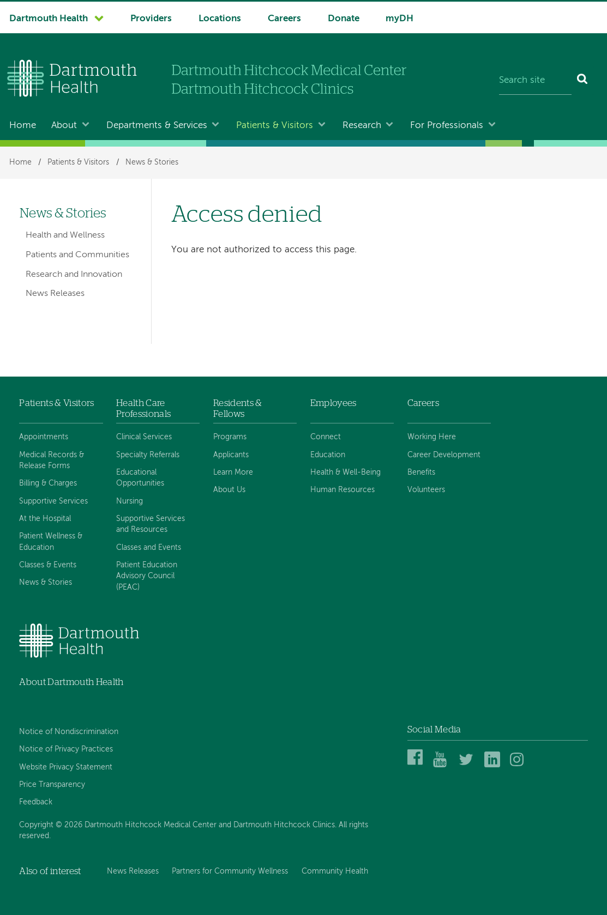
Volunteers (426, 490)
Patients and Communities (77, 255)
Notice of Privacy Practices (66, 749)
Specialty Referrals (147, 455)
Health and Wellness (65, 235)
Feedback (35, 802)
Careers (284, 18)
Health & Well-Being (345, 472)
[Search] (583, 80)
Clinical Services (144, 437)
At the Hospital (45, 519)
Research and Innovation (74, 274)
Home (22, 125)
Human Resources (342, 490)
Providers (151, 18)
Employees (333, 403)
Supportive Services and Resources (150, 524)
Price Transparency (52, 785)
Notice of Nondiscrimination (68, 732)
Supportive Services (53, 501)
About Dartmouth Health (71, 682)
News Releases (55, 293)
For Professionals (446, 125)
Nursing (129, 501)
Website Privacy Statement (65, 767)
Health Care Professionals (143, 408)
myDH (399, 18)
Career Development (443, 455)
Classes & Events (47, 565)
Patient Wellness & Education (50, 541)
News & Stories (151, 162)
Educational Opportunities (140, 478)
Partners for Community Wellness (230, 871)
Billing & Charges (48, 483)
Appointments (43, 437)
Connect (325, 437)
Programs (230, 437)
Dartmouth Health (48, 18)
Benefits (421, 472)
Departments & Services (156, 125)
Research (361, 125)
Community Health (335, 871)
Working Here (431, 437)
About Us (229, 490)
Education (327, 455)
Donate (343, 18)
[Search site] (535, 80)
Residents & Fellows (237, 408)
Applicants (231, 455)
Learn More (233, 472)
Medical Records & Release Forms (51, 460)
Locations (220, 18)
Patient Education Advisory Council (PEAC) (146, 576)
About (64, 125)
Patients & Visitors (274, 125)
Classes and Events (148, 548)
